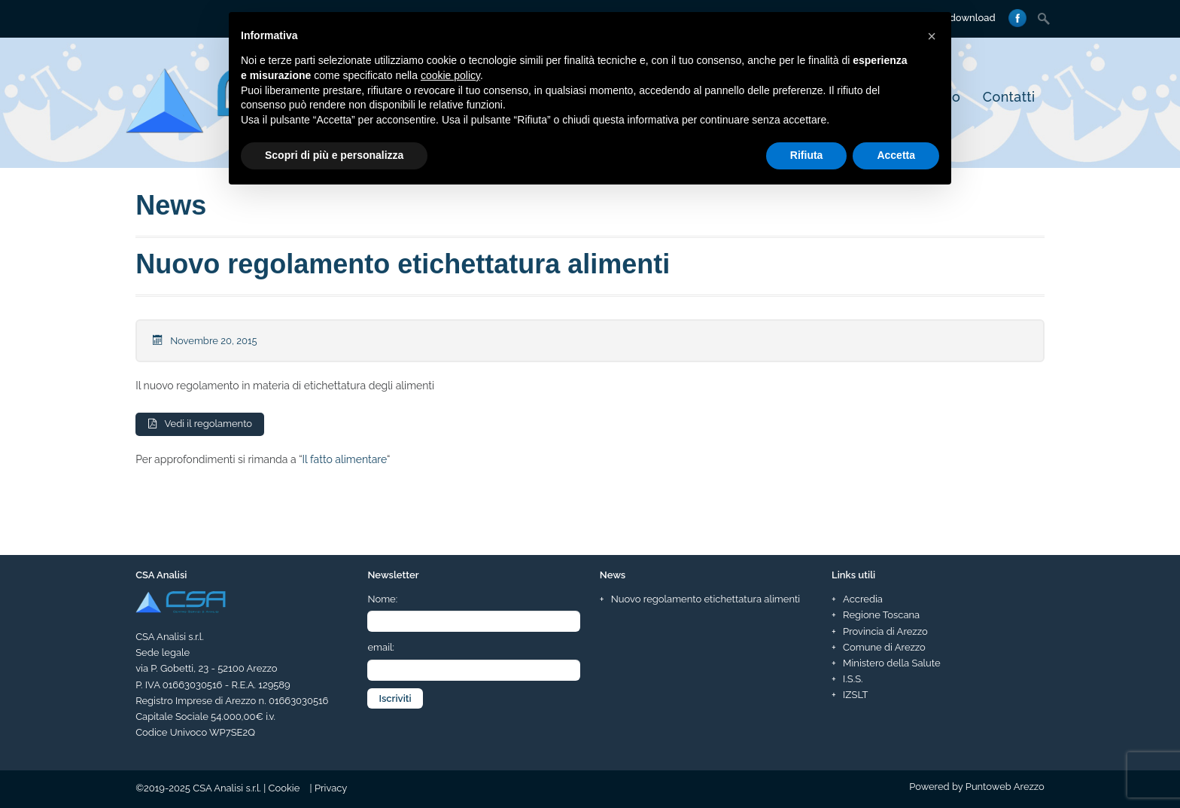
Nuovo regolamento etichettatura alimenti (402, 263)
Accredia (863, 599)
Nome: (382, 599)
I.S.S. (852, 679)
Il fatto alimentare (345, 460)
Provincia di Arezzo (885, 631)
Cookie (284, 788)
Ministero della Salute (892, 663)
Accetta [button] (896, 155)
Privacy (331, 788)
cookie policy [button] (450, 75)
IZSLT (855, 694)
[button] (932, 36)
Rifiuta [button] (806, 155)
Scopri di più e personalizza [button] (334, 155)
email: (380, 648)
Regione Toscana (881, 615)
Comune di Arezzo (884, 647)
